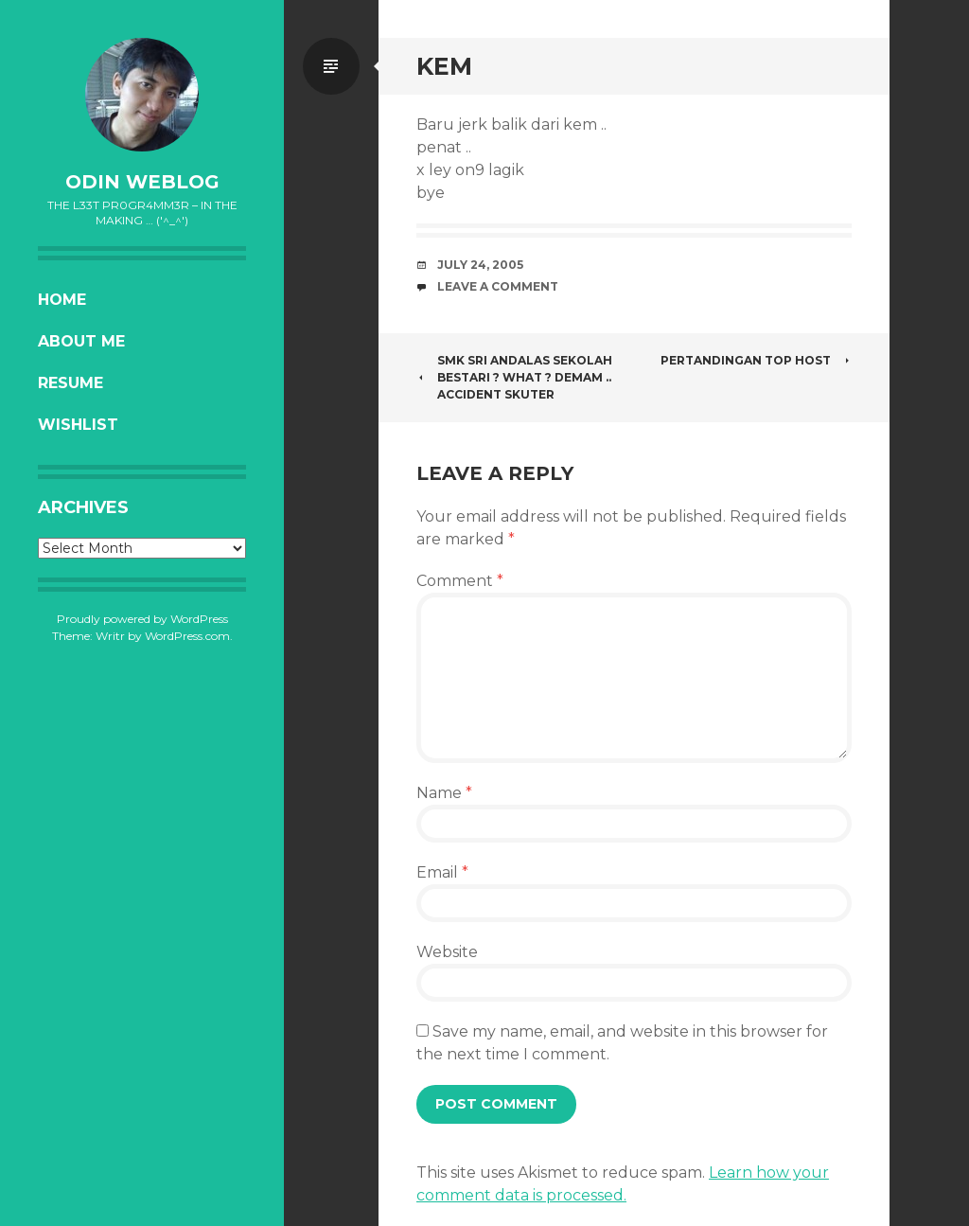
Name (444, 793)
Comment (459, 581)
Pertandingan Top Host (756, 360)
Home (62, 300)
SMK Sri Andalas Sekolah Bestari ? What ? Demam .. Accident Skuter (514, 377)
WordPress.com (187, 636)
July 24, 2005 (480, 265)
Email (442, 872)
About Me (81, 341)
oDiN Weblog (142, 181)
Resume (70, 383)
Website (447, 952)
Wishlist (78, 425)
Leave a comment (497, 286)
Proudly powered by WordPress (142, 619)
